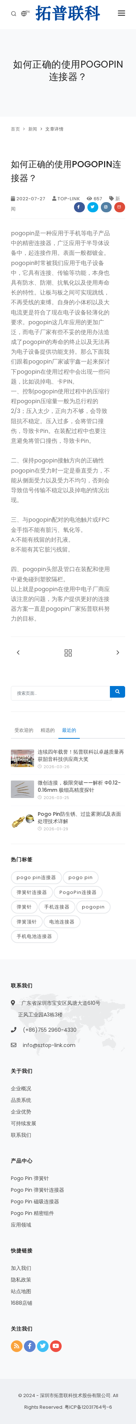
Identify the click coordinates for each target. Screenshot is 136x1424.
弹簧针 (24, 906)
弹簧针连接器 (32, 892)
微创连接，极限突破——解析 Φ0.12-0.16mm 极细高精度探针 (79, 786)
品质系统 (21, 1100)
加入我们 (21, 1268)
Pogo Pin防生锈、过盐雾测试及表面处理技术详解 (79, 817)
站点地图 (21, 1291)
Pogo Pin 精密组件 (32, 1213)
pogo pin (81, 877)
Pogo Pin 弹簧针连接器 (37, 1190)
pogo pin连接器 (36, 877)
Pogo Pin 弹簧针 (30, 1178)
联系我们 (21, 1135)
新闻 (32, 129)
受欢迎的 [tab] (24, 730)
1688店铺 (21, 1303)
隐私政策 (21, 1279)
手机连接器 (57, 906)
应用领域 (21, 1224)
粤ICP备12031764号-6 (87, 1407)
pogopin (93, 906)
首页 (15, 129)
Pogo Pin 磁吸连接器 (35, 1201)
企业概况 (21, 1088)
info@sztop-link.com (49, 1045)
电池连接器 (62, 921)
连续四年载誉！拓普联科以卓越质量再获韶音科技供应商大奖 (81, 755)
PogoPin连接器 (78, 892)
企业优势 (21, 1111)
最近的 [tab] (69, 730)
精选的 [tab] (48, 730)
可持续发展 (23, 1123)
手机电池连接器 (34, 936)
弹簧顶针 (27, 921)
